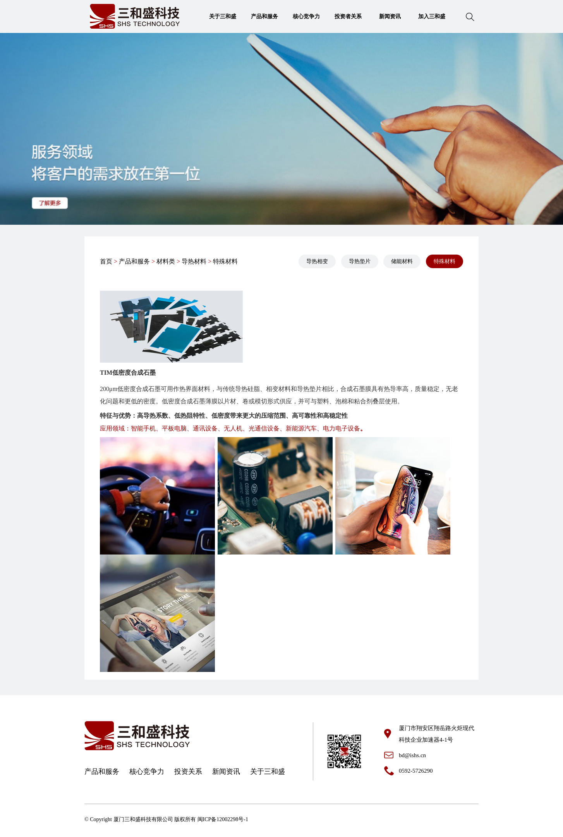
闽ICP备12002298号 (220, 819)
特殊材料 (225, 261)
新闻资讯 (390, 16)
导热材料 (194, 261)
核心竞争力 (306, 16)
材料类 (165, 261)
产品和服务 (264, 16)
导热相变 (317, 261)
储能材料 (402, 261)
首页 (106, 261)
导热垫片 (360, 261)
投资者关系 (348, 16)
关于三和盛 (222, 16)
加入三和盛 (431, 16)
